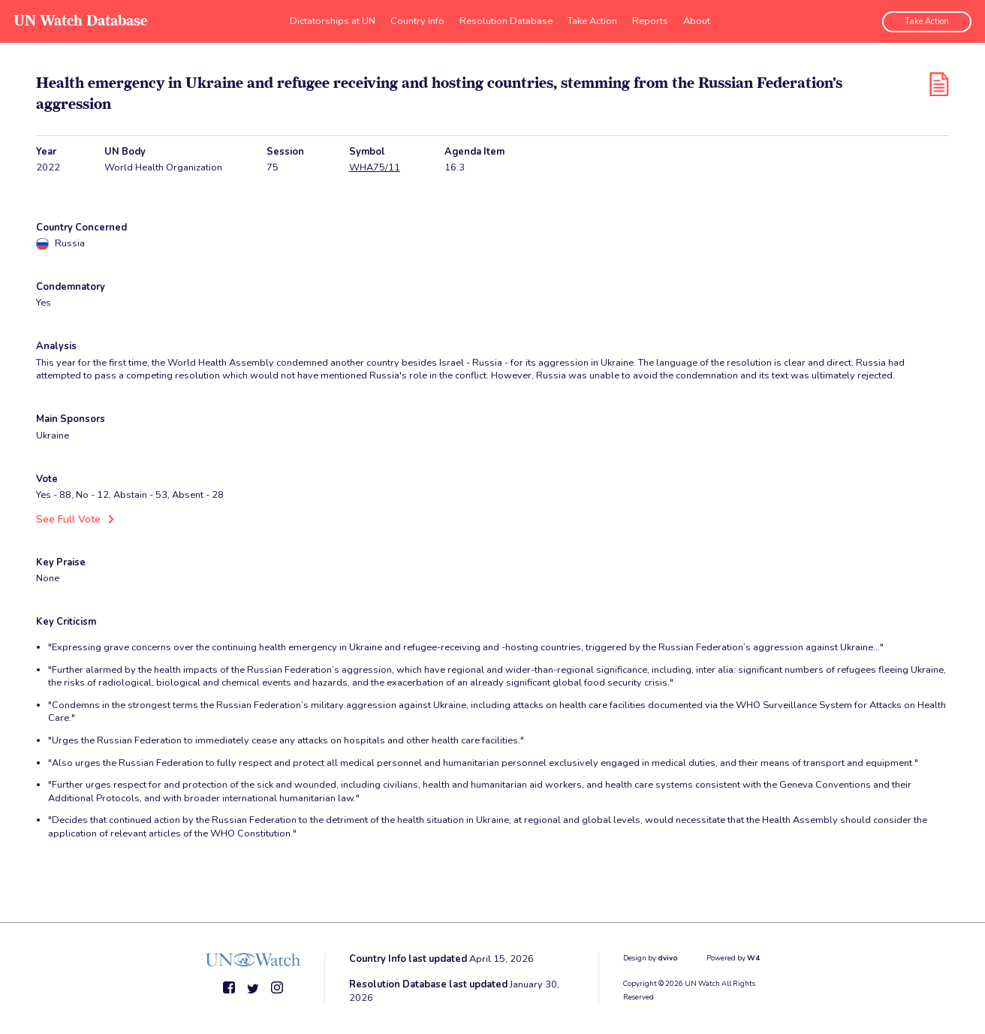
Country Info (417, 19)
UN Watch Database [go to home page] (79, 19)
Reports (650, 19)
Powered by (733, 957)
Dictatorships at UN (332, 19)
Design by (650, 957)
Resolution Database (506, 19)
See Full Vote (66, 519)
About (696, 19)
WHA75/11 (374, 167)
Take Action (592, 19)
